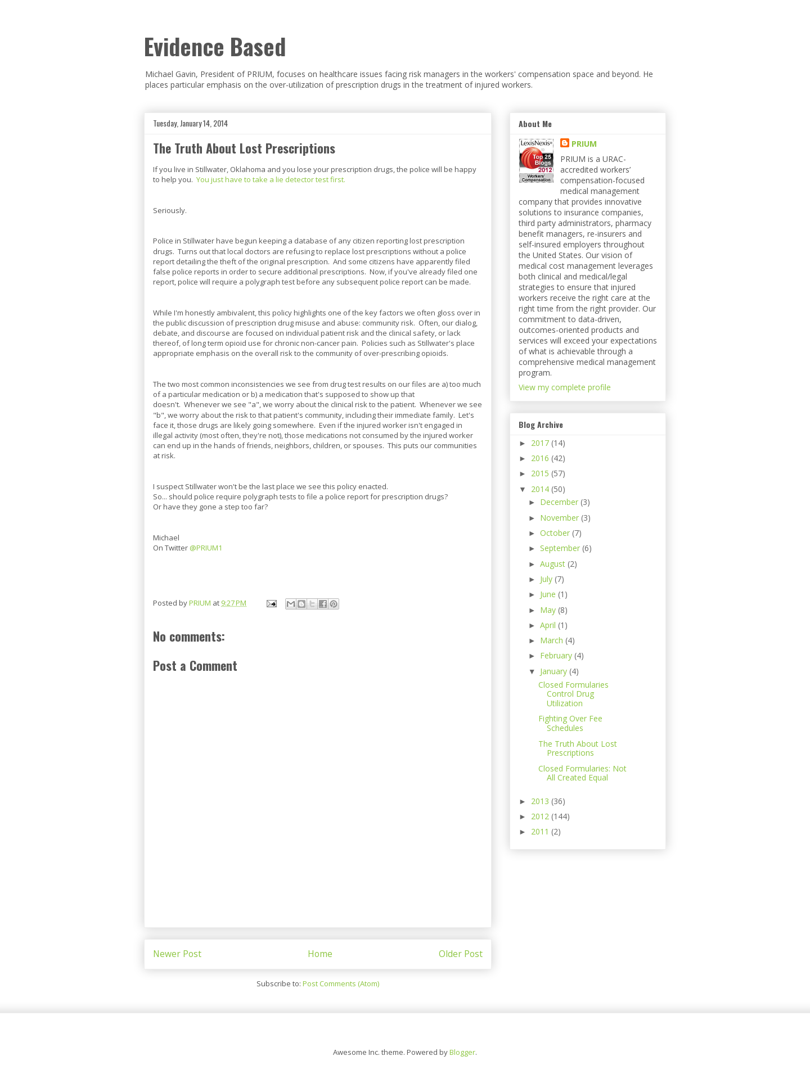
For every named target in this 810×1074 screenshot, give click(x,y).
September (561, 548)
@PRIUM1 (206, 548)
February (557, 655)
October (556, 532)
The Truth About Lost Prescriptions (577, 748)
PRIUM (584, 143)
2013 (541, 801)
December (560, 502)
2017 (541, 442)
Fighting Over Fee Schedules (570, 723)
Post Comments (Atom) (341, 983)
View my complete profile (565, 387)
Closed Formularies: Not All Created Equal (582, 773)
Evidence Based (215, 46)
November (560, 517)
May (549, 609)
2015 (541, 473)
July (547, 579)
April (549, 625)
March (552, 640)
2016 (541, 458)
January (554, 671)
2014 (541, 489)
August (554, 563)
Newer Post (177, 953)
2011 (541, 831)
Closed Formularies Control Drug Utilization (573, 694)
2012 (541, 816)
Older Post (461, 953)
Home (320, 953)
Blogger (462, 1052)
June (549, 594)
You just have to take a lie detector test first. (270, 179)
